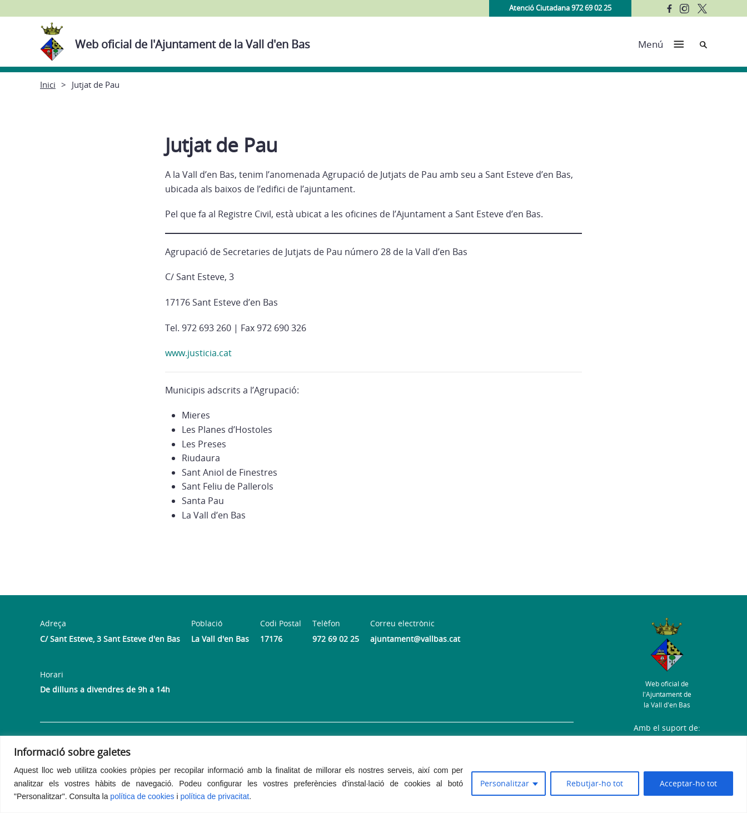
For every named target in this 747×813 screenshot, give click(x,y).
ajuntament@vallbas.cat (415, 639)
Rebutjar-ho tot (594, 783)
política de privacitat (214, 796)
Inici (48, 84)
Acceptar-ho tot (688, 783)
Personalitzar (504, 783)
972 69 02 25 (335, 639)
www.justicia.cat (199, 353)
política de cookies (142, 796)
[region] (373, 774)
